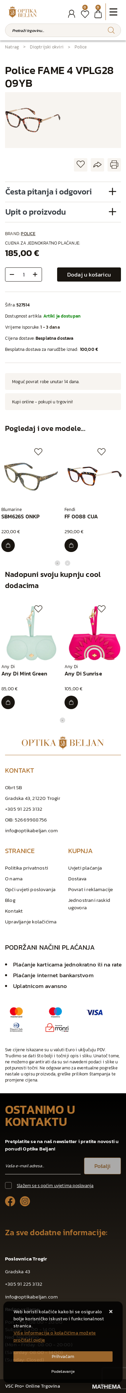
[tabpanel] (31, 500)
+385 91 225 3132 (23, 809)
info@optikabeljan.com (31, 830)
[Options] (63, 1371)
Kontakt (14, 911)
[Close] (63, 1356)
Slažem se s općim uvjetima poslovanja (55, 1185)
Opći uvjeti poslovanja (30, 889)
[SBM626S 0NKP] (8, 545)
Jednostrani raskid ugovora (89, 903)
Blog (10, 900)
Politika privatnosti (26, 868)
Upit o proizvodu (35, 212)
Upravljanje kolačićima (30, 921)
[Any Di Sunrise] (71, 702)
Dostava (77, 878)
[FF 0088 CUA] (71, 545)
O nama (14, 878)
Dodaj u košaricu (89, 274)
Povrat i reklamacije (90, 889)
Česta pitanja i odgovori (48, 191)
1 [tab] (57, 563)
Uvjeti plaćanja (85, 868)
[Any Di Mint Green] (8, 702)
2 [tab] (67, 563)
